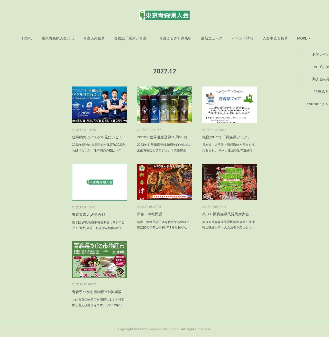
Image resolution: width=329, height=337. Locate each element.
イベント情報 (242, 38)
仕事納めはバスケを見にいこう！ (99, 137)
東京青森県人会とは (58, 38)
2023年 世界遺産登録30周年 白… (164, 137)
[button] (27, 38)
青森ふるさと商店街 (175, 38)
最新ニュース (212, 38)
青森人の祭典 (94, 38)
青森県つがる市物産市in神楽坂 (97, 292)
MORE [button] (302, 38)
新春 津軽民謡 (149, 214)
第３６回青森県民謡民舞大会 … (228, 214)
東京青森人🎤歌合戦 (88, 215)
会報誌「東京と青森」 (132, 38)
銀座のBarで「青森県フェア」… (228, 137)
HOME (27, 38)
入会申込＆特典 (275, 38)
